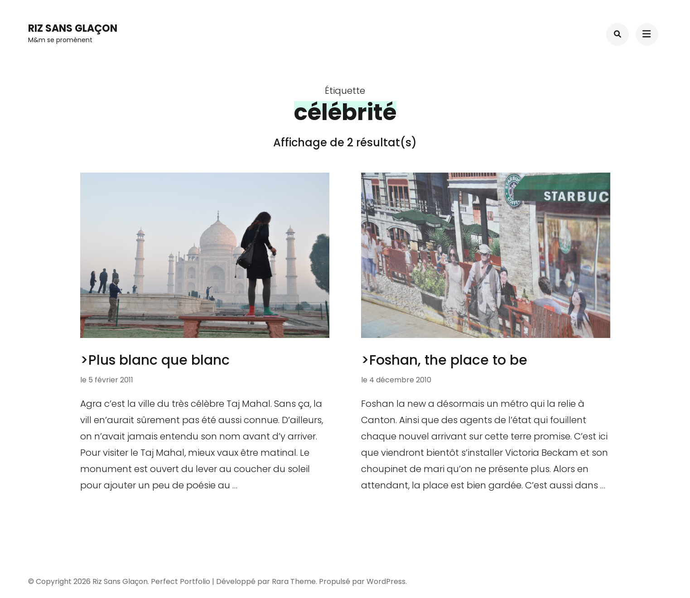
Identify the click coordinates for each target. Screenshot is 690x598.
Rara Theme (294, 581)
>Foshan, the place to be (444, 360)
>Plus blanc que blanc (155, 360)
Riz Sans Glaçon (72, 28)
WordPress (386, 581)
